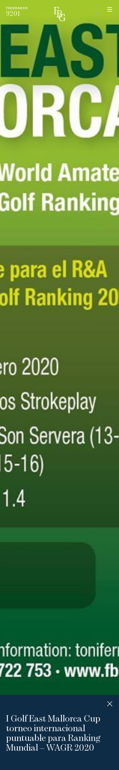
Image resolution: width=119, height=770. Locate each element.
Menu (109, 9)
